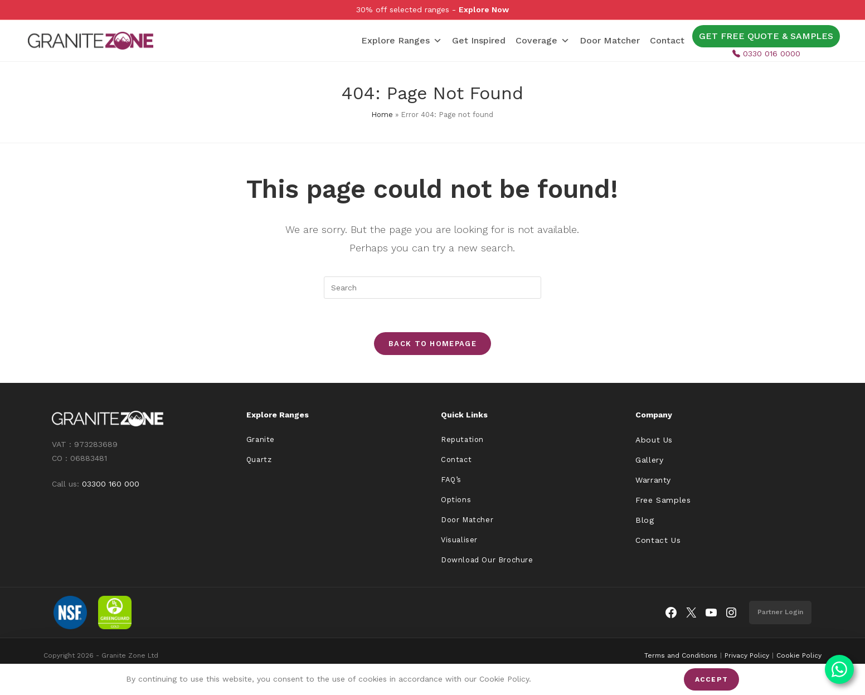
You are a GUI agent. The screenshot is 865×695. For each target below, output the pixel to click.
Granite (260, 439)
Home (382, 114)
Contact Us (658, 540)
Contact (667, 40)
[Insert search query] (432, 287)
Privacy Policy (747, 655)
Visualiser (459, 540)
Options (456, 499)
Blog (644, 520)
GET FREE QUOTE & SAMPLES (766, 36)
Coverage (543, 40)
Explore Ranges (401, 40)
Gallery (649, 459)
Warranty (653, 479)
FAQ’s (451, 479)
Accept (711, 679)
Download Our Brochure (487, 560)
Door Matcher (610, 40)
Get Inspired (479, 40)
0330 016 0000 (766, 53)
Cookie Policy (799, 655)
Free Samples (663, 499)
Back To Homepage (432, 343)
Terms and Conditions (680, 655)
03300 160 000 (110, 483)
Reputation (462, 439)
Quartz (259, 459)
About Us (654, 439)
